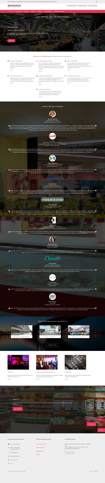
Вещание (52, 8)
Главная (23, 8)
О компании (30, 8)
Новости (44, 462)
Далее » (24, 72)
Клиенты (45, 8)
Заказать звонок (69, 460)
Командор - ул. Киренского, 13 (52, 370)
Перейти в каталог (52, 377)
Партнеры (38, 8)
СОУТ (23, 471)
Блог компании (10, 434)
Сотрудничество (45, 459)
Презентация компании (47, 452)
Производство (60, 8)
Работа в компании (46, 455)
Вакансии (79, 434)
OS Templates (83, 480)
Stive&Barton (35, 480)
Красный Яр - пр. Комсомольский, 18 (75, 370)
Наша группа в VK (26, 467)
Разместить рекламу (71, 8)
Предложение (45, 434)
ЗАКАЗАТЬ (23, 42)
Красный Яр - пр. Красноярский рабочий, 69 (30, 370)
